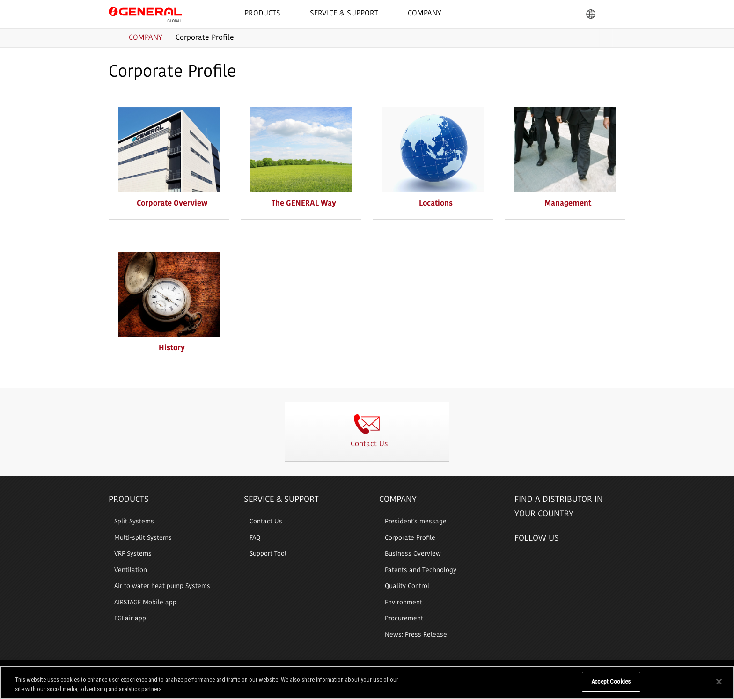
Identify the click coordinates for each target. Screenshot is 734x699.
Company (398, 499)
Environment (403, 602)
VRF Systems (133, 554)
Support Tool (268, 554)
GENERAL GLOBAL (145, 13)
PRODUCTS (129, 499)
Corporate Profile (410, 538)
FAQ (255, 538)
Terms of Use (125, 669)
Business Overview (413, 554)
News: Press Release (416, 635)
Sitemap (233, 669)
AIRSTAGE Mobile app (145, 602)
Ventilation (130, 570)
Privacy (161, 669)
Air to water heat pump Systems (162, 586)
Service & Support (281, 499)
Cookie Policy (196, 669)
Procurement (404, 618)
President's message (416, 521)
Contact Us (266, 521)
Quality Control (407, 586)
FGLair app (130, 618)
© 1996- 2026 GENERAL (597, 669)
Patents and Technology (420, 570)
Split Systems (134, 521)
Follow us (536, 538)
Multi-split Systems (143, 538)
